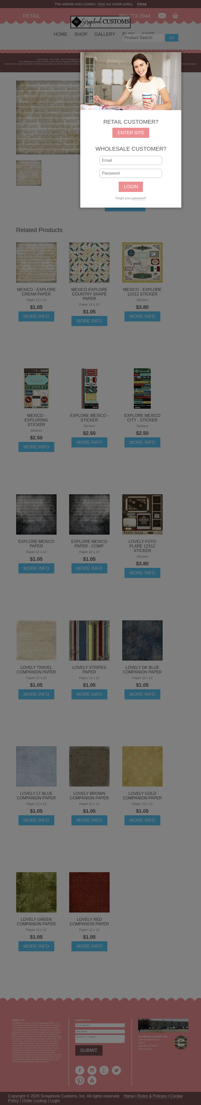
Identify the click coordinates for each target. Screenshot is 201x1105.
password (138, 198)
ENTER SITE (130, 132)
